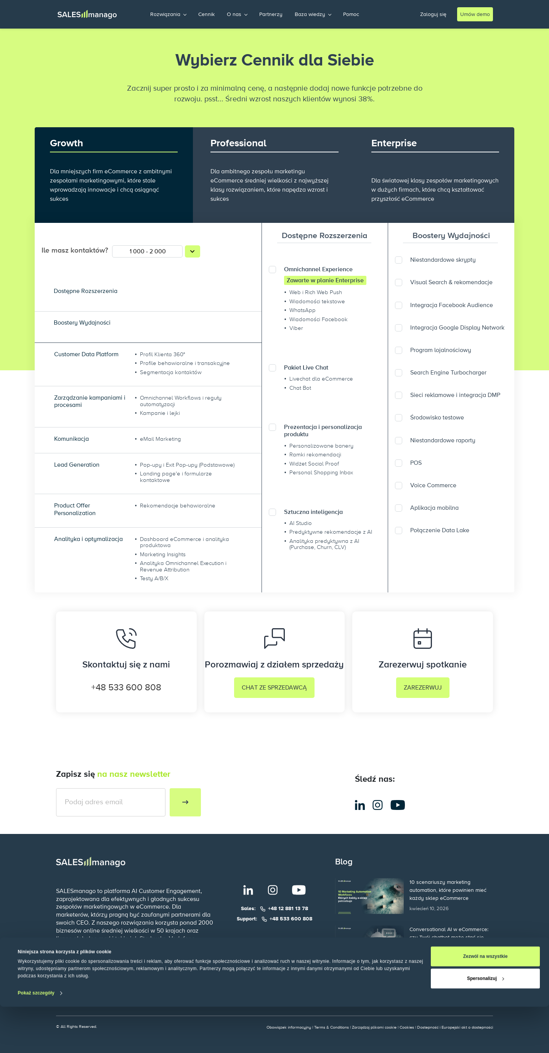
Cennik (206, 14)
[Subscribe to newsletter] (185, 802)
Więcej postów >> (360, 978)
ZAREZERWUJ (423, 687)
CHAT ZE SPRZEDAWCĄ (274, 687)
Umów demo (475, 14)
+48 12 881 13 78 (288, 909)
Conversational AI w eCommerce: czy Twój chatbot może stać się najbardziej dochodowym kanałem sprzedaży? (450, 937)
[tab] (324, 236)
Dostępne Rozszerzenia (324, 236)
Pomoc (351, 14)
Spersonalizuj (485, 1024)
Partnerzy (271, 14)
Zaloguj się (433, 14)
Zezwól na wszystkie (485, 1002)
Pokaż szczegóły (36, 1039)
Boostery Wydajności (451, 236)
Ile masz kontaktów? (75, 250)
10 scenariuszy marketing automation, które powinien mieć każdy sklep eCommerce (447, 890)
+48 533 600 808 (126, 687)
